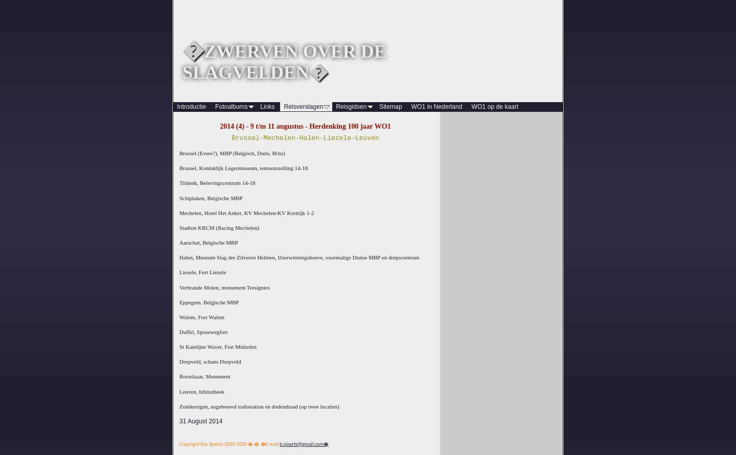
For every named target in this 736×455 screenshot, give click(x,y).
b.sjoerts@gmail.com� (304, 444)
